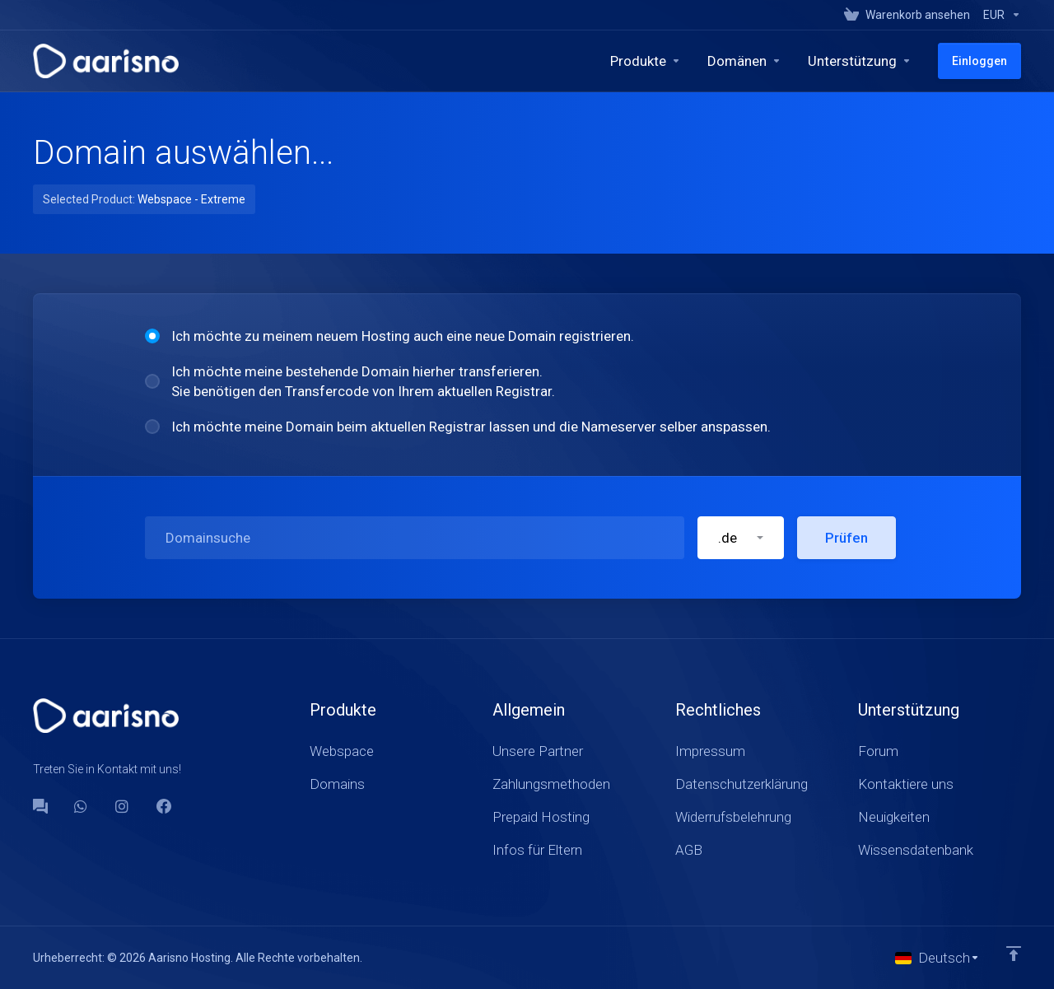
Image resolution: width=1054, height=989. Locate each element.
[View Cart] (907, 15)
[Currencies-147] (999, 15)
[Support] (860, 60)
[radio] (152, 336)
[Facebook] (163, 806)
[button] (740, 537)
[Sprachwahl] (937, 958)
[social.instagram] (122, 806)
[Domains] (744, 60)
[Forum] (40, 806)
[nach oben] (1013, 954)
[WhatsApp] (81, 806)
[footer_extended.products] (645, 60)
